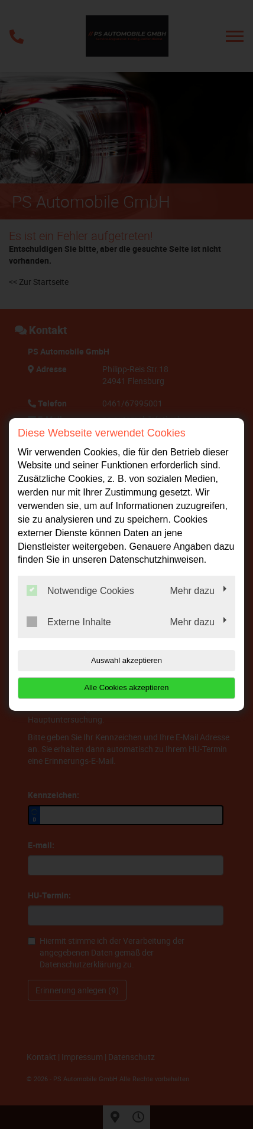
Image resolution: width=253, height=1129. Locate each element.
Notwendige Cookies (80, 590)
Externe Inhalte (69, 621)
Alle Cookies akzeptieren (126, 687)
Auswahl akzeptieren (126, 660)
